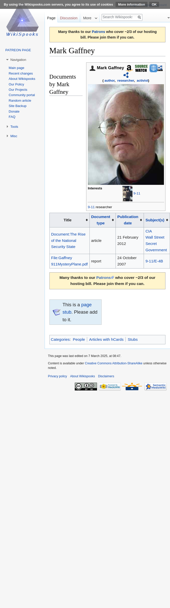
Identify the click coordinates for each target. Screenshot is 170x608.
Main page (16, 68)
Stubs (133, 339)
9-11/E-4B (154, 261)
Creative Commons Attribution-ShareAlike (113, 363)
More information (131, 4)
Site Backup (17, 106)
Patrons (98, 32)
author (110, 80)
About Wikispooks (22, 79)
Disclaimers (106, 376)
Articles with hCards (106, 339)
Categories (60, 339)
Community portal (22, 95)
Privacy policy (57, 376)
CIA (148, 231)
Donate (14, 111)
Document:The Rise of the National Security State (68, 240)
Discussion (69, 18)
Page (51, 18)
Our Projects (18, 90)
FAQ (12, 117)
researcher (125, 80)
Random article (20, 100)
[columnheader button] (102, 220)
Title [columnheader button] (67, 220)
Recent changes (21, 73)
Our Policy (16, 84)
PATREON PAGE (18, 50)
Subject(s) (154, 220)
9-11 (137, 193)
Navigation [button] (18, 60)
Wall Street (154, 237)
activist (142, 80)
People (79, 339)
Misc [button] (13, 136)
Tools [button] (14, 127)
